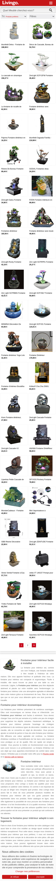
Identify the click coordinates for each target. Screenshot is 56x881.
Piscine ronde (48, 754)
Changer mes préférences (27, 871)
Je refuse (14, 877)
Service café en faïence (13, 757)
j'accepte (40, 877)
